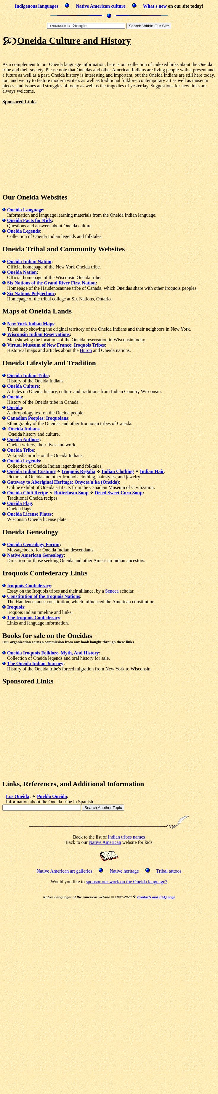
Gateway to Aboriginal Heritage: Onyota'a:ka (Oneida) (63, 482)
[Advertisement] (52, 145)
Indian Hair (152, 471)
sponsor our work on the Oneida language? (126, 881)
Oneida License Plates (29, 514)
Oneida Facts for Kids (29, 220)
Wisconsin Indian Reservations (38, 334)
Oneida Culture (23, 386)
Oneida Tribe (20, 450)
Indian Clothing (118, 471)
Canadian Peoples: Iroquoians (37, 418)
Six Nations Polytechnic (31, 293)
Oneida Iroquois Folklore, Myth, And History (53, 652)
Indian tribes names (126, 836)
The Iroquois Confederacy (33, 617)
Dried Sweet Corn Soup (118, 492)
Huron (86, 350)
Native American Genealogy (35, 555)
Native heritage (124, 870)
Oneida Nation (22, 272)
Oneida (14, 396)
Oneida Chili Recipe (27, 492)
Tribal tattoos (168, 870)
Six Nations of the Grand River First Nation (51, 282)
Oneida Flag (19, 503)
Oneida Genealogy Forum (33, 544)
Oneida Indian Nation (29, 261)
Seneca (111, 590)
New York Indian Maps (30, 323)
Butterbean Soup (71, 492)
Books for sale (23, 635)
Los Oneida (17, 796)
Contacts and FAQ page (156, 897)
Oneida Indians (23, 428)
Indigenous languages (36, 6)
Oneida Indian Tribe (28, 375)
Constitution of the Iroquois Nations (43, 596)
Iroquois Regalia (78, 471)
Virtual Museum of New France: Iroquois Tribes (56, 344)
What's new (155, 6)
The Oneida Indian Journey (35, 663)
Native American (105, 842)
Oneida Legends (23, 231)
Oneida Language (25, 209)
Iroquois (15, 606)
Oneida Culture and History (74, 40)
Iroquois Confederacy (29, 585)
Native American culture (101, 6)
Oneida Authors (23, 439)
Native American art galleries (64, 870)
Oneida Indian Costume (31, 471)
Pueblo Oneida (52, 796)
